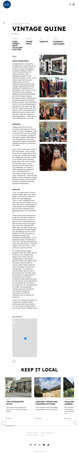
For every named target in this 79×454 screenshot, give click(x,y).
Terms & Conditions (33, 433)
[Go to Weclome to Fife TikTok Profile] (48, 445)
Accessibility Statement (31, 435)
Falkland (16, 34)
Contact (43, 435)
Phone (29, 41)
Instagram (59, 44)
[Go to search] (70, 5)
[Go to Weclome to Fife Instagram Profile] (31, 445)
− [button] (14, 323)
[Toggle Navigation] (73, 4)
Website (44, 42)
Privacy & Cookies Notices (48, 433)
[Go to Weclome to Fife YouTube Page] (44, 445)
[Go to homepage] (7, 5)
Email (29, 43)
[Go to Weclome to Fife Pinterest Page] (40, 445)
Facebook (58, 42)
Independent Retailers (20, 23)
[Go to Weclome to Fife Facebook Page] (35, 445)
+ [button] (14, 320)
